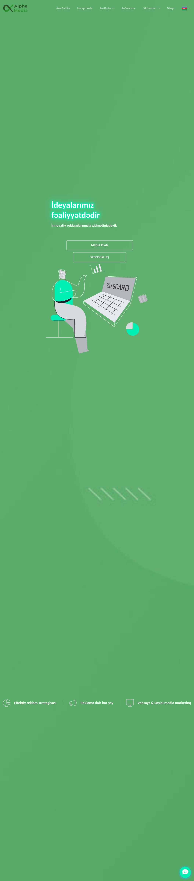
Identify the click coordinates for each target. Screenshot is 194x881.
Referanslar (129, 8)
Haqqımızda (84, 8)
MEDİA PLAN (99, 245)
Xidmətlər (149, 8)
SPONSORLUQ (99, 257)
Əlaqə (170, 8)
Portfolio (105, 8)
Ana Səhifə (63, 8)
